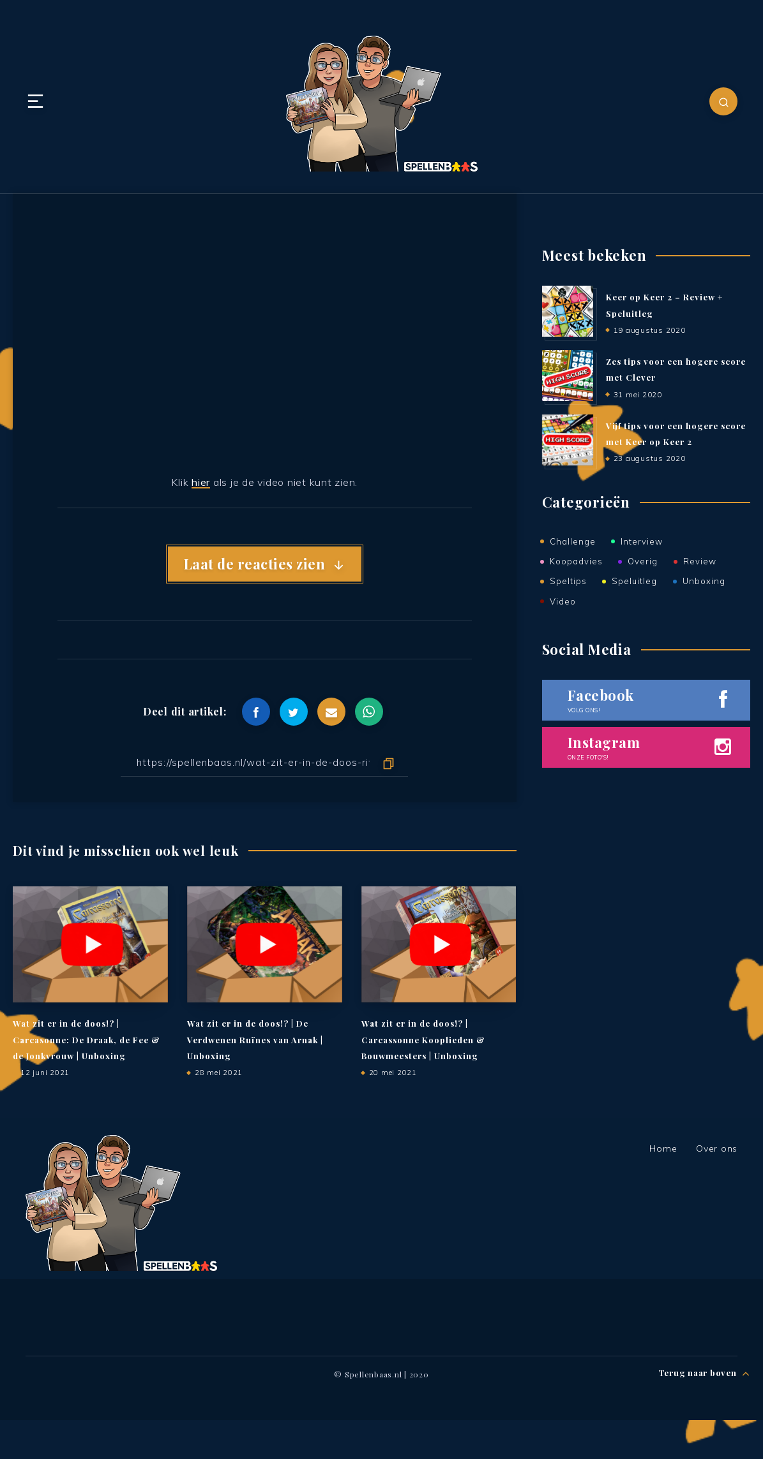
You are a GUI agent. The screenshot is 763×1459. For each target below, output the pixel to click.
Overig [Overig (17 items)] (643, 560)
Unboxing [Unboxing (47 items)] (704, 580)
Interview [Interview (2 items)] (642, 541)
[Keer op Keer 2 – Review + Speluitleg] (567, 311)
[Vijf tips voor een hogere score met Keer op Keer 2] (567, 440)
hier (201, 482)
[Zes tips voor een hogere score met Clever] (567, 376)
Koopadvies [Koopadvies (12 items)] (576, 560)
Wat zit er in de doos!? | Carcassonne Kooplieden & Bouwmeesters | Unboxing (423, 1040)
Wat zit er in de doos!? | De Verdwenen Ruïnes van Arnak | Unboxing (255, 1040)
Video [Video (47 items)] (563, 599)
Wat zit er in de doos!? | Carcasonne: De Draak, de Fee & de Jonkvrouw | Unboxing (86, 1040)
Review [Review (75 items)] (699, 560)
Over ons (716, 1148)
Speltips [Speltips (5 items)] (568, 580)
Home (663, 1148)
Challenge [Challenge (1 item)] (573, 541)
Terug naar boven (704, 1374)
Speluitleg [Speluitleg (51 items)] (634, 580)
